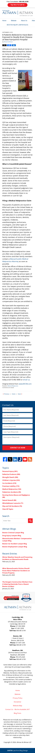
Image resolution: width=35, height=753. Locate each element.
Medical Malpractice (13, 386)
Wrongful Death (10, 477)
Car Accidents (9, 483)
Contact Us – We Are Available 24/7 (17, 709)
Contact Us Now (17, 448)
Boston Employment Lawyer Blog (14, 547)
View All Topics (7, 509)
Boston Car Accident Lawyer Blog (14, 544)
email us (26, 380)
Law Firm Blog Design (17, 750)
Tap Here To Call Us (17, 5)
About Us (24, 20)
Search (30, 520)
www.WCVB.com (25, 384)
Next (20, 394)
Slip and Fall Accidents (12, 506)
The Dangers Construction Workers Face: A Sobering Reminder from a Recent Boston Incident (17, 584)
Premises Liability (10, 486)
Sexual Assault (9, 500)
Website (13, 20)
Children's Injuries (11, 480)
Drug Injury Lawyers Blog (11, 536)
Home (4, 20)
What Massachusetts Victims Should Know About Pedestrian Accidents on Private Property (16, 570)
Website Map (17, 706)
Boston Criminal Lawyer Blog (13, 533)
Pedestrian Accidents (11, 492)
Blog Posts (17, 713)
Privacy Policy (17, 698)
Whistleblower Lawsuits (12, 503)
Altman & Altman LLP (24, 742)
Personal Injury (10, 471)
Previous (6, 394)
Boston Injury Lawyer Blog (17, 13)
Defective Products (11, 474)
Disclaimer (17, 702)
